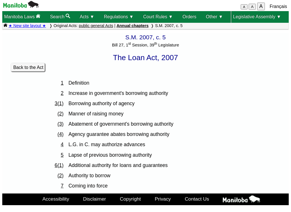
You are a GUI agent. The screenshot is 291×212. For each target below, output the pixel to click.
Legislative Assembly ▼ (257, 16)
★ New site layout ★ (27, 25)
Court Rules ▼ (158, 16)
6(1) (59, 165)
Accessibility (55, 199)
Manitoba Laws (22, 16)
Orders (189, 16)
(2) (60, 114)
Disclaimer (94, 199)
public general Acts (96, 25)
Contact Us (197, 199)
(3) (60, 124)
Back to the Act (28, 67)
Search (60, 16)
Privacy (163, 199)
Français (278, 6)
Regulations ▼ (119, 16)
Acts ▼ (87, 16)
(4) (60, 134)
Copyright (130, 199)
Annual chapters (133, 25)
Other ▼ (214, 16)
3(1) (59, 103)
